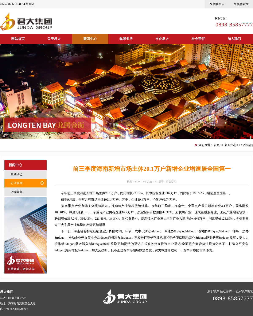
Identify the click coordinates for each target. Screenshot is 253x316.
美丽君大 (241, 4)
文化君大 (162, 39)
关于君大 (54, 39)
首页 (217, 145)
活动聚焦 (17, 192)
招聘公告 (217, 4)
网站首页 (18, 39)
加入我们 (234, 39)
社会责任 (198, 39)
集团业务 (126, 39)
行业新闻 (247, 145)
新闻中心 (90, 39)
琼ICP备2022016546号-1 (14, 309)
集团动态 (17, 174)
